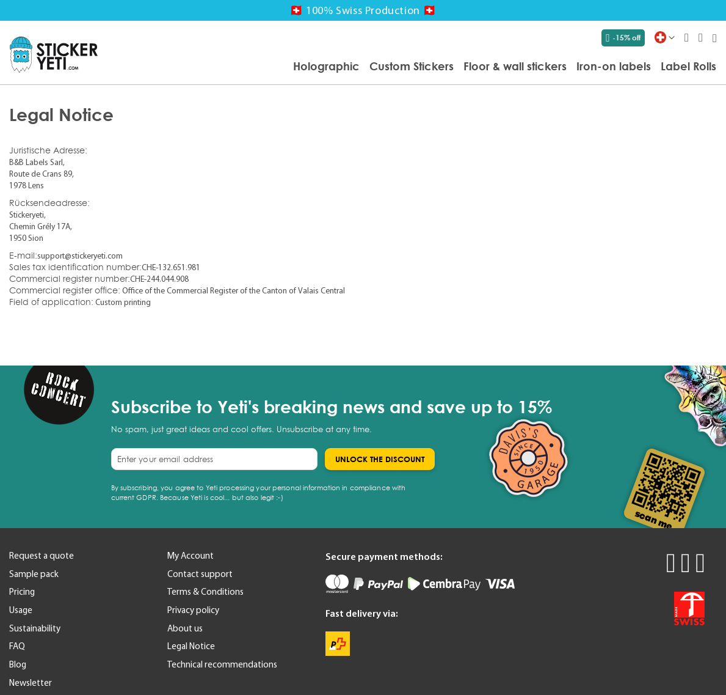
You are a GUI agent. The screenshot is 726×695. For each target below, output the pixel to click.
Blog (17, 664)
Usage (20, 610)
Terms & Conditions (205, 591)
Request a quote (41, 555)
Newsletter (30, 682)
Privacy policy (193, 610)
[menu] (413, 67)
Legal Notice (191, 646)
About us (185, 628)
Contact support (200, 573)
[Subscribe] (380, 459)
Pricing (22, 591)
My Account (190, 555)
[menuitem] (326, 66)
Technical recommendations (222, 664)
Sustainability (34, 628)
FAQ (17, 646)
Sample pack (34, 573)
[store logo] (54, 55)
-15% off (623, 37)
